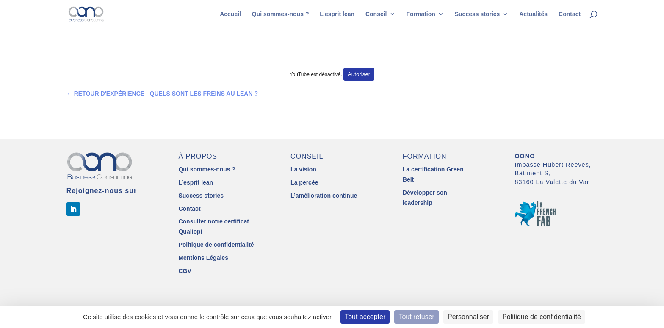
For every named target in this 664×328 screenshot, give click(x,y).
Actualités (533, 14)
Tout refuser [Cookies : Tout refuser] (416, 316)
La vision (303, 169)
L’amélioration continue (323, 195)
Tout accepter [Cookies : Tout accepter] (365, 316)
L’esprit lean (337, 14)
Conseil (376, 14)
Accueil (230, 14)
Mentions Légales (203, 257)
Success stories (477, 14)
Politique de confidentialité (216, 244)
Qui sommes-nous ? (280, 14)
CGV (184, 270)
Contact (570, 14)
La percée (304, 182)
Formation (420, 14)
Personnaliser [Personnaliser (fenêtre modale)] (468, 316)
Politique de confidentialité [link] (541, 316)
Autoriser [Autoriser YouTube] (359, 74)
